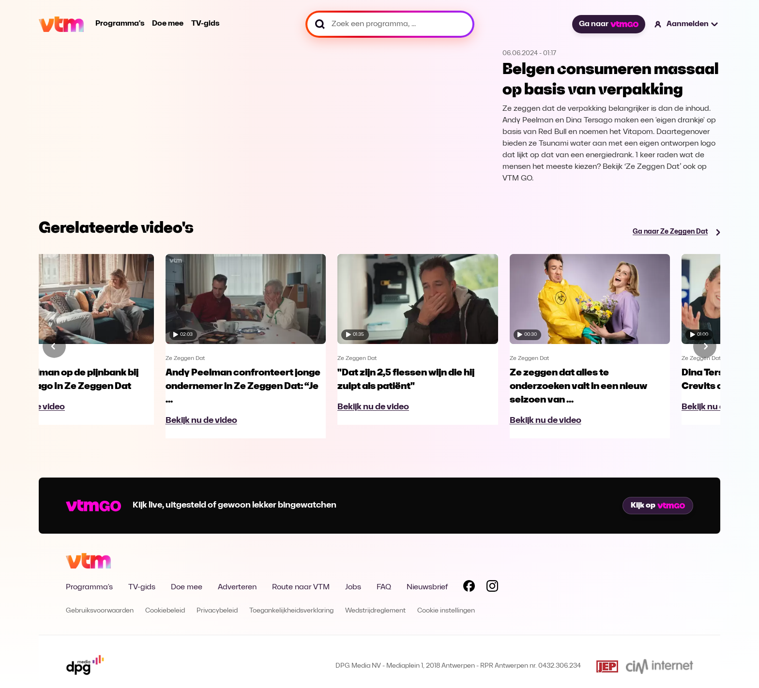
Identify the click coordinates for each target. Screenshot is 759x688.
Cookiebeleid (165, 610)
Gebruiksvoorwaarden (100, 610)
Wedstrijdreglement (375, 610)
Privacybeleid (217, 610)
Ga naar (608, 24)
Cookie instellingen (446, 610)
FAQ (384, 587)
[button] (686, 24)
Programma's (119, 24)
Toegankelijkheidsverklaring (291, 610)
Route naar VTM (301, 587)
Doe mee (167, 24)
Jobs (353, 587)
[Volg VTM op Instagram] (492, 588)
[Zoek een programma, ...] (389, 24)
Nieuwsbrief (427, 587)
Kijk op (658, 505)
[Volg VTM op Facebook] (469, 588)
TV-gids (205, 24)
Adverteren (237, 587)
